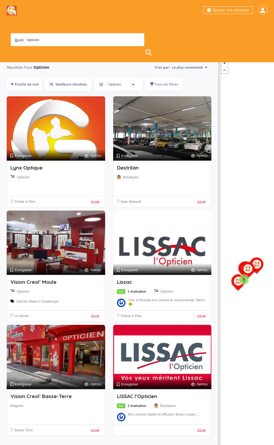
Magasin (17, 411)
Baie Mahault (131, 207)
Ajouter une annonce (228, 10)
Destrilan (128, 173)
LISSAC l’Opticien (137, 402)
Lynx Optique (26, 173)
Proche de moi (24, 89)
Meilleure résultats (68, 89)
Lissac (124, 287)
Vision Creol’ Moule (33, 287)
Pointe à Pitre (24, 207)
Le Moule (21, 321)
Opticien (23, 183)
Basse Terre (23, 436)
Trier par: (180, 73)
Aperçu (93, 161)
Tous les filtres (164, 89)
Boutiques (131, 183)
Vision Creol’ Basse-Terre (41, 402)
